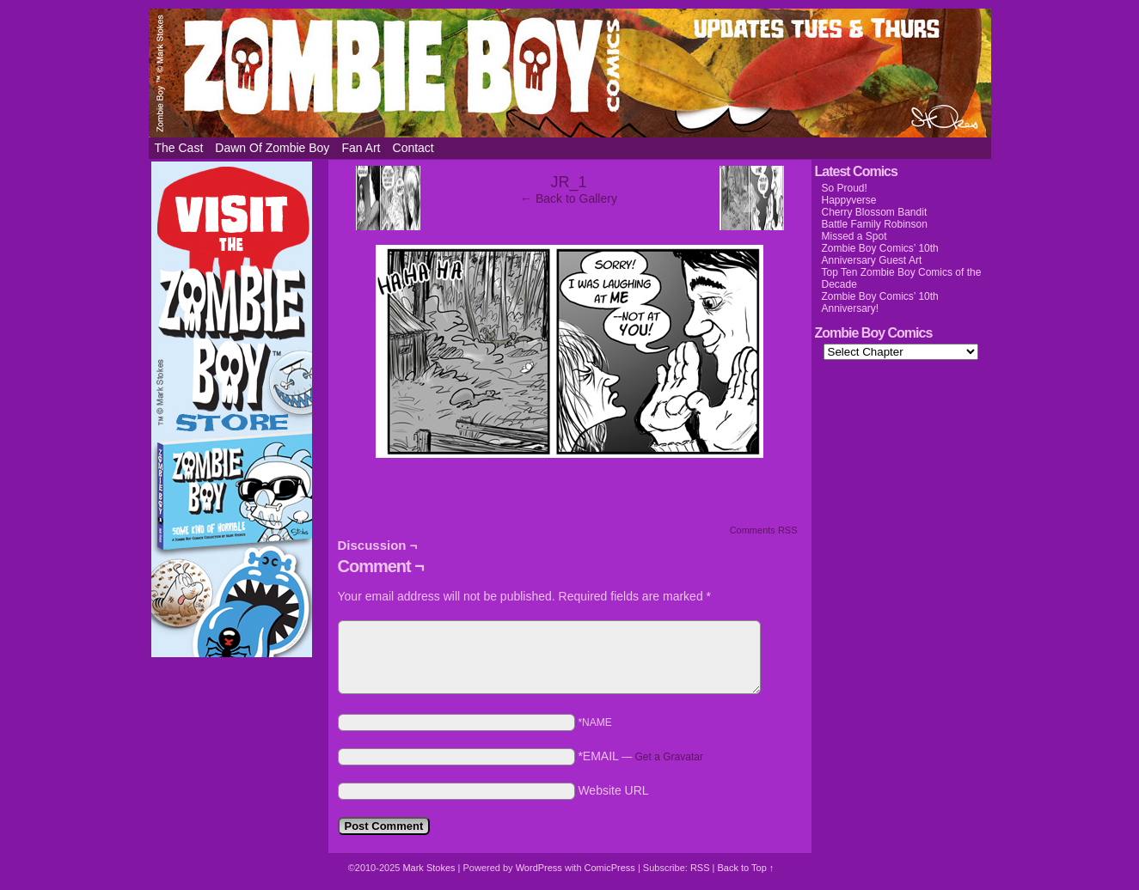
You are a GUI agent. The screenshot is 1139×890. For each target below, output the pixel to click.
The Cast (179, 148)
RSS (700, 868)
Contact (413, 148)
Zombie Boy (570, 73)
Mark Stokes (429, 868)
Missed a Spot (854, 236)
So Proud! (844, 188)
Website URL (613, 790)
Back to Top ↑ (745, 868)
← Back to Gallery (568, 198)
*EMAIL (640, 756)
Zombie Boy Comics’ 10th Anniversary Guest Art (880, 254)
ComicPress (610, 868)
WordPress (539, 868)
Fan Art (360, 148)
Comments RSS (764, 530)
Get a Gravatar (669, 757)
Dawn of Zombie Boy (272, 148)
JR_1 (568, 182)
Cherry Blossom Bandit (875, 212)
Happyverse (849, 200)
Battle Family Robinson (875, 224)
